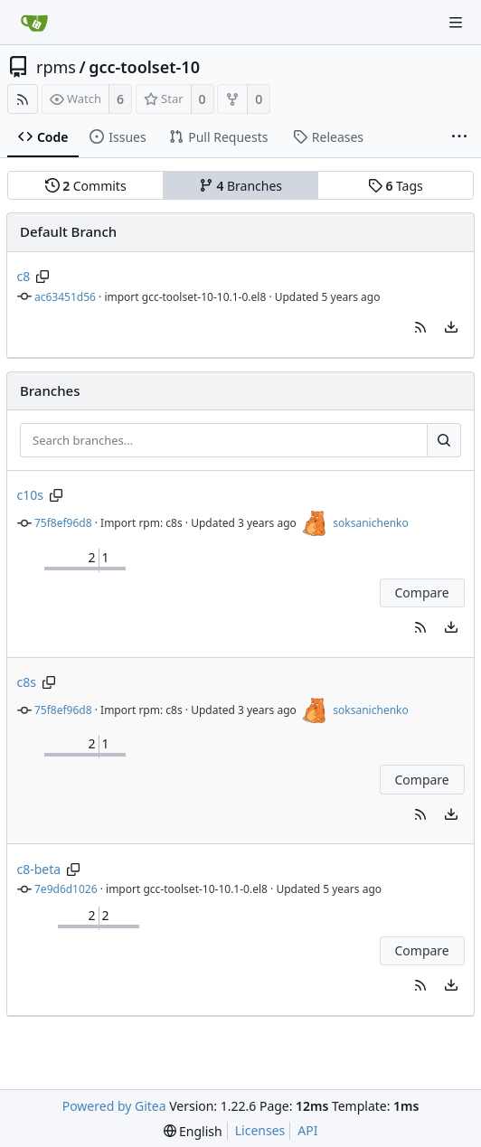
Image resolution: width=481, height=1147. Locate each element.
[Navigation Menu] (455, 22)
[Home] (34, 22)
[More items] (459, 137)
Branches (240, 185)
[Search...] (444, 440)
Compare (421, 592)
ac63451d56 (65, 297)
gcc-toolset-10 (144, 67)
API (307, 1130)
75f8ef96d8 (63, 523)
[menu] (451, 327)
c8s (26, 682)
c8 (24, 276)
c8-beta (39, 869)
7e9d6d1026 (66, 889)
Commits (86, 185)
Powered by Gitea (114, 1105)
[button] (420, 327)
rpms (56, 67)
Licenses (260, 1130)
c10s (30, 494)
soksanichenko (370, 523)
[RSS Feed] (22, 99)
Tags (395, 185)
